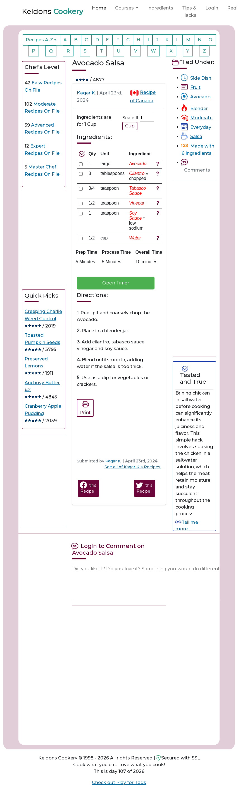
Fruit (195, 87)
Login (211, 8)
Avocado (200, 96)
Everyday (200, 127)
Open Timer (115, 283)
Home (99, 8)
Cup (130, 126)
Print (85, 407)
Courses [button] (125, 8)
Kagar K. (86, 93)
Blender (199, 108)
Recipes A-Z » (41, 39)
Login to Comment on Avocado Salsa (108, 549)
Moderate (201, 117)
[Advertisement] (64, 238)
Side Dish (200, 77)
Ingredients (160, 8)
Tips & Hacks (189, 11)
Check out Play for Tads (119, 782)
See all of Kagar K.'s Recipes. (132, 466)
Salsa (196, 136)
